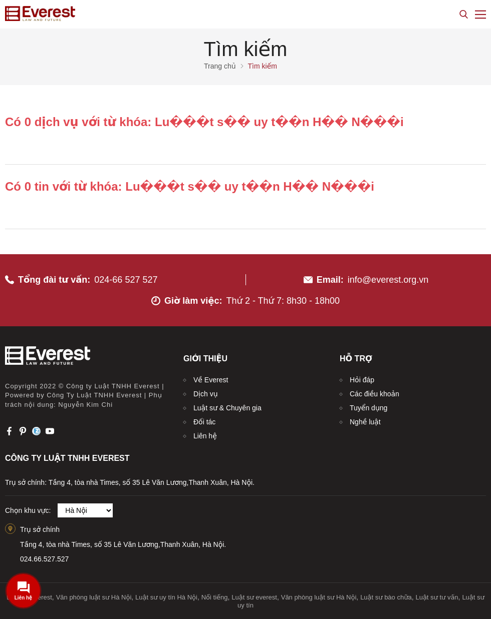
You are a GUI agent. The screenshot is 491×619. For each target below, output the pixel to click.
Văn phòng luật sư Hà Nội (94, 597)
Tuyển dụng (368, 408)
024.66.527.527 (44, 559)
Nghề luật (365, 422)
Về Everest (210, 380)
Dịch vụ (205, 394)
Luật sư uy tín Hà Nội (166, 597)
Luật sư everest (254, 597)
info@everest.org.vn (388, 280)
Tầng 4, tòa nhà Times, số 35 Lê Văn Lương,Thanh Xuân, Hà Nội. (123, 544)
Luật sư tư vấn (436, 597)
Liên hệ (205, 436)
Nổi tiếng (214, 597)
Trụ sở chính (40, 529)
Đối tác (204, 422)
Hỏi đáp (362, 380)
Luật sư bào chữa (386, 597)
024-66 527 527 (125, 280)
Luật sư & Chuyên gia (227, 408)
